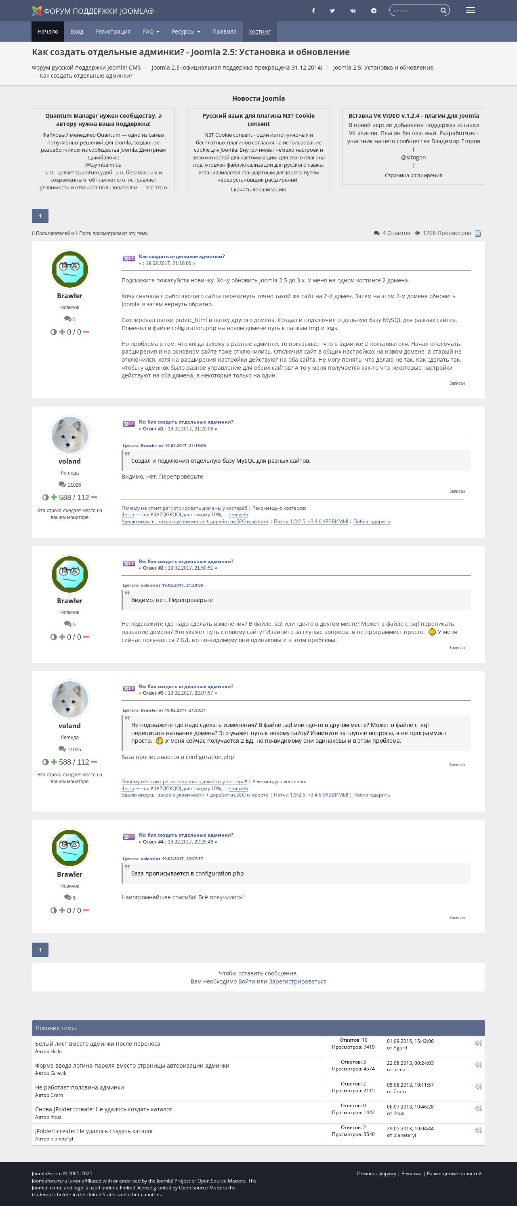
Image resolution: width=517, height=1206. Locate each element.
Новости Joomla (258, 98)
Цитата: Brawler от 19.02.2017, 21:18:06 (164, 445)
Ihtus (55, 1116)
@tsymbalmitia (103, 164)
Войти (246, 981)
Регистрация (113, 31)
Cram (56, 1095)
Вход (76, 31)
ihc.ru (128, 514)
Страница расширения (413, 175)
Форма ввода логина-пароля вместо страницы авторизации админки (132, 1065)
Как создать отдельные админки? (182, 256)
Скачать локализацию (258, 189)
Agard (400, 1047)
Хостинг (260, 31)
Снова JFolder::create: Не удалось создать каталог (103, 1109)
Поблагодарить (371, 521)
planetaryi (61, 1138)
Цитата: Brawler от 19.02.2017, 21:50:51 (164, 710)
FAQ (151, 31)
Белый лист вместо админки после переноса (97, 1043)
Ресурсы (186, 31)
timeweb (238, 514)
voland (70, 461)
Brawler (69, 295)
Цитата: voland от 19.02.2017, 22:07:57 (163, 858)
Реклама (411, 1173)
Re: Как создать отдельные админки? (186, 422)
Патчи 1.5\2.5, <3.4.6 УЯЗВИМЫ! (311, 521)
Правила (224, 31)
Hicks (56, 1051)
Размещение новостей (454, 1173)
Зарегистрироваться (298, 981)
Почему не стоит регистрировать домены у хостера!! (184, 507)
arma (399, 1069)
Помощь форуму (376, 1173)
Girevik (58, 1073)
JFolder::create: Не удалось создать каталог (94, 1131)
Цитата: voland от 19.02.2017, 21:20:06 (163, 585)
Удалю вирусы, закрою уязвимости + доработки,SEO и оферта (195, 521)
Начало (48, 31)
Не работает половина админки (79, 1087)
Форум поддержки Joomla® (93, 11)
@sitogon (413, 157)
